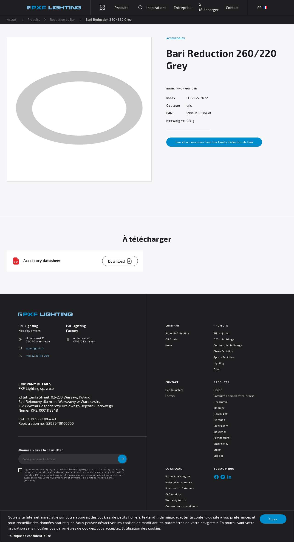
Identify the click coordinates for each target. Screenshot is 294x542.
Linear (218, 389)
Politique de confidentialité (29, 536)
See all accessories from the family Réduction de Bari (214, 142)
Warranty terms (175, 500)
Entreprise (183, 7)
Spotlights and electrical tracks (234, 395)
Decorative (221, 401)
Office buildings (224, 339)
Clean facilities (223, 351)
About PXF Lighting (177, 333)
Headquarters (174, 389)
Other (217, 369)
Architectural (222, 437)
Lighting (219, 363)
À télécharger (209, 7)
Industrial (220, 431)
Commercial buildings (228, 345)
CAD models (173, 494)
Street (217, 449)
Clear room (221, 425)
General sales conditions (181, 506)
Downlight (220, 413)
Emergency (221, 443)
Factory (170, 395)
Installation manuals (178, 482)
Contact (232, 7)
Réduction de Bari (63, 19)
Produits (34, 19)
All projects (221, 333)
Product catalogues (178, 476)
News (169, 345)
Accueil (12, 19)
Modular (219, 407)
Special (218, 455)
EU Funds (171, 339)
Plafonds (219, 419)
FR (262, 7)
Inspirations (156, 7)
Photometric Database (179, 488)
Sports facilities (224, 357)
